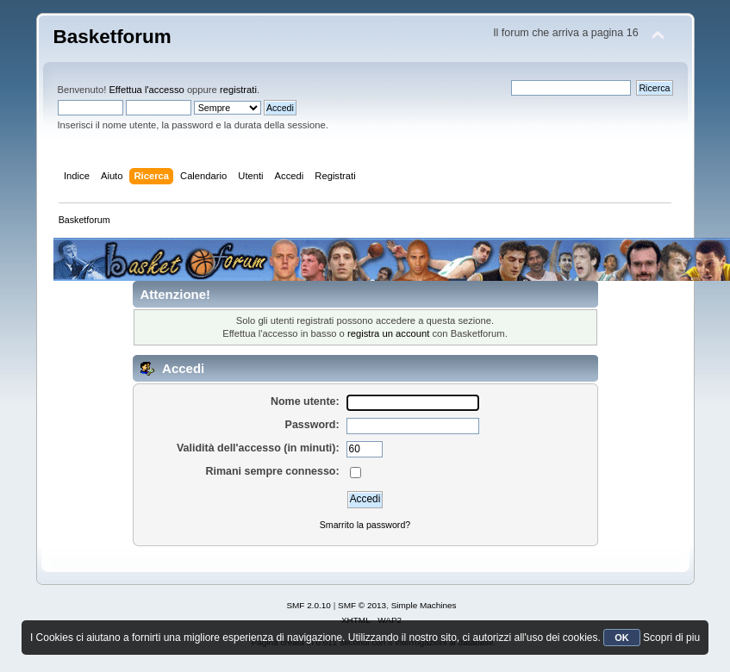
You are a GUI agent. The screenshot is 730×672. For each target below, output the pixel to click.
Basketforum (112, 36)
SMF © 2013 (362, 605)
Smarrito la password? (365, 525)
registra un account (388, 333)
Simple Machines (424, 605)
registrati (238, 89)
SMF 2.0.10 (308, 605)
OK (622, 637)
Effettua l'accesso (146, 89)
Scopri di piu (671, 638)
